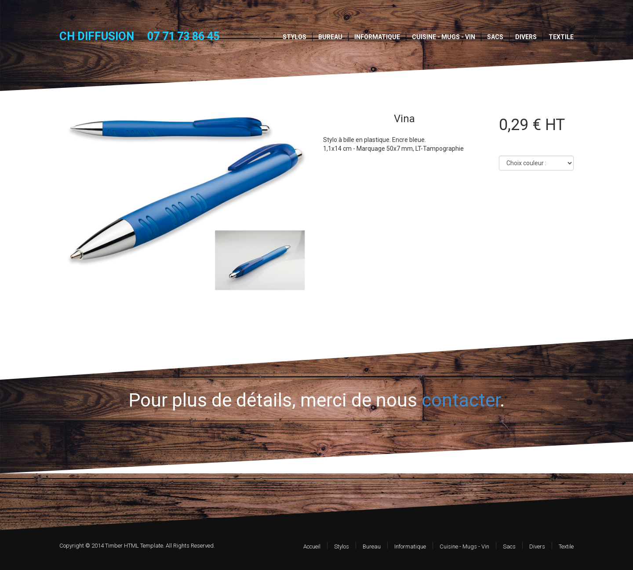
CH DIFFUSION (96, 36)
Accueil (311, 546)
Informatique (377, 36)
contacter (461, 400)
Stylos (294, 36)
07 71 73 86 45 (183, 36)
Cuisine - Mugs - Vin (443, 36)
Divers (526, 36)
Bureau (330, 36)
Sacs (495, 36)
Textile (561, 36)
